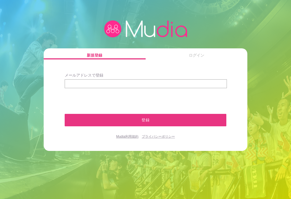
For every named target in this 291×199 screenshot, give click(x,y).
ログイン (196, 55)
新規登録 (94, 55)
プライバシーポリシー (158, 136)
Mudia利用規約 (127, 136)
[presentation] (94, 98)
